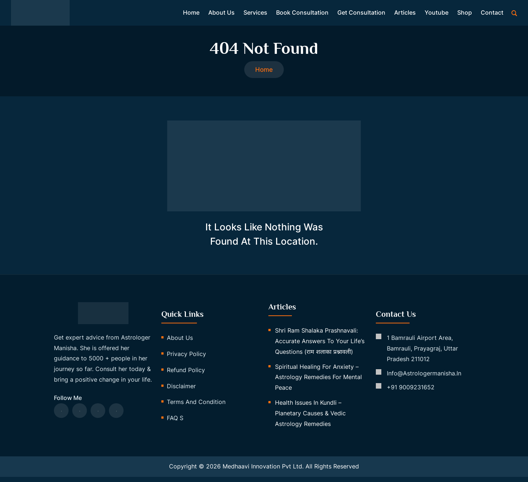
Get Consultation (361, 14)
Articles (405, 14)
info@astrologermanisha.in (424, 378)
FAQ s (175, 423)
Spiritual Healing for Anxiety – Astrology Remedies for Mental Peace (318, 382)
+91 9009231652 (410, 392)
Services (255, 14)
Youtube (436, 14)
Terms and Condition (196, 407)
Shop (464, 14)
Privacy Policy (186, 358)
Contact (492, 14)
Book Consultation (302, 14)
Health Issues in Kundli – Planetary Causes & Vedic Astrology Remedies (310, 418)
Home (191, 14)
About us (221, 14)
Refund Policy (186, 374)
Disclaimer (181, 390)
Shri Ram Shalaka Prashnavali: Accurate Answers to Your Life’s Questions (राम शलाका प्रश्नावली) (319, 346)
